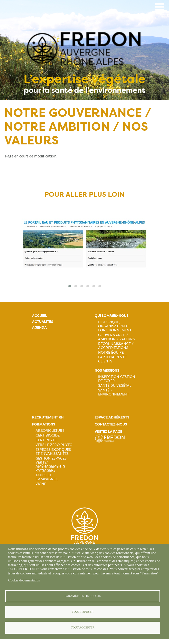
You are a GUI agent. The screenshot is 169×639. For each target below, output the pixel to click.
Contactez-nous (111, 424)
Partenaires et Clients (112, 359)
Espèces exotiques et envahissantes (53, 451)
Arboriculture (50, 430)
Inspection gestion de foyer (116, 378)
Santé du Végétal (114, 385)
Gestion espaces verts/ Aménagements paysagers (51, 464)
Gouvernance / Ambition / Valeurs (116, 337)
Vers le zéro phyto (54, 445)
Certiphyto (46, 440)
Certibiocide (48, 435)
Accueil (39, 315)
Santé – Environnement (113, 392)
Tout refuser (82, 611)
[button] (70, 286)
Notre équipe (111, 352)
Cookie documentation (24, 580)
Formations (43, 424)
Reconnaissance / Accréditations (115, 345)
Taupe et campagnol (47, 477)
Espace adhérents (112, 417)
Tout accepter (82, 627)
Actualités (42, 321)
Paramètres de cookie (83, 596)
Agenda (39, 327)
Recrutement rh (48, 417)
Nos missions (107, 370)
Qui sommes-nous (111, 315)
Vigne (41, 484)
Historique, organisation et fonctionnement (114, 326)
